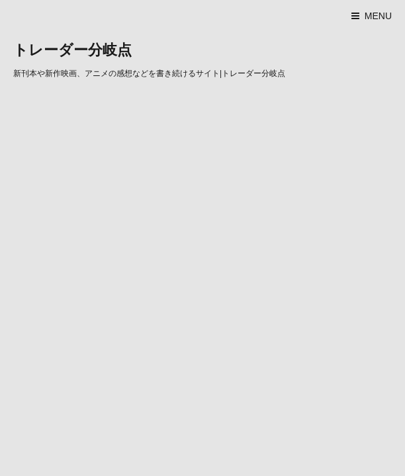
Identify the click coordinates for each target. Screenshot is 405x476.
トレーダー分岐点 (72, 50)
